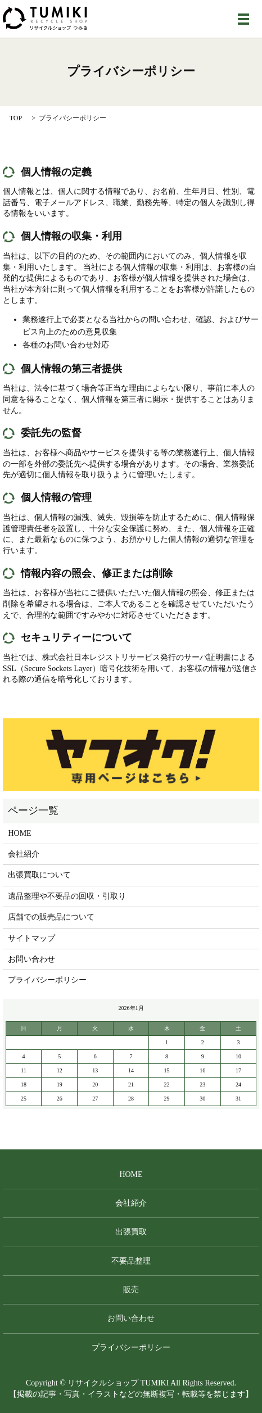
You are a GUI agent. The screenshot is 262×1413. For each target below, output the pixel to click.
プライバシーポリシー (47, 980)
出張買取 (131, 1232)
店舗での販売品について (51, 917)
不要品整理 (131, 1261)
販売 (131, 1289)
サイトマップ (31, 938)
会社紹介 (23, 854)
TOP (16, 118)
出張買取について (39, 875)
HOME (19, 833)
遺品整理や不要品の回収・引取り (67, 896)
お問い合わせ (31, 959)
